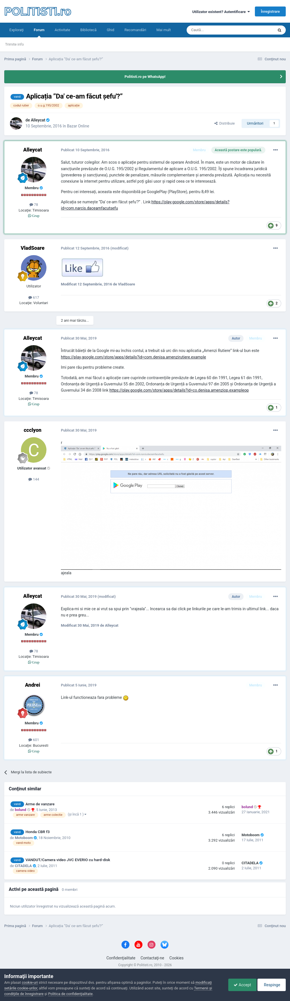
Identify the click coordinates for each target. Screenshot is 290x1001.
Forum (39, 32)
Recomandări (135, 30)
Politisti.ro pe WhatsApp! (145, 76)
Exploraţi (16, 30)
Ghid (110, 30)
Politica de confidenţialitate (70, 994)
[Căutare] (214, 30)
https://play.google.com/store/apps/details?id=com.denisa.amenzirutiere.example (133, 357)
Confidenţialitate (120, 958)
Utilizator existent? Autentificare (221, 12)
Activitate (62, 30)
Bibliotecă (88, 30)
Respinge (271, 985)
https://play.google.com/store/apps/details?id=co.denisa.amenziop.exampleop (179, 390)
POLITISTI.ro (37, 11)
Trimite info (14, 44)
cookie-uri (30, 982)
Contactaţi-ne (152, 958)
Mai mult (163, 30)
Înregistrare (270, 11)
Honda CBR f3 (37, 831)
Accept (241, 985)
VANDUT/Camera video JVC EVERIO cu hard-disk (67, 859)
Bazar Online (78, 126)
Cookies (176, 958)
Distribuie (224, 123)
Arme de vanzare (40, 804)
